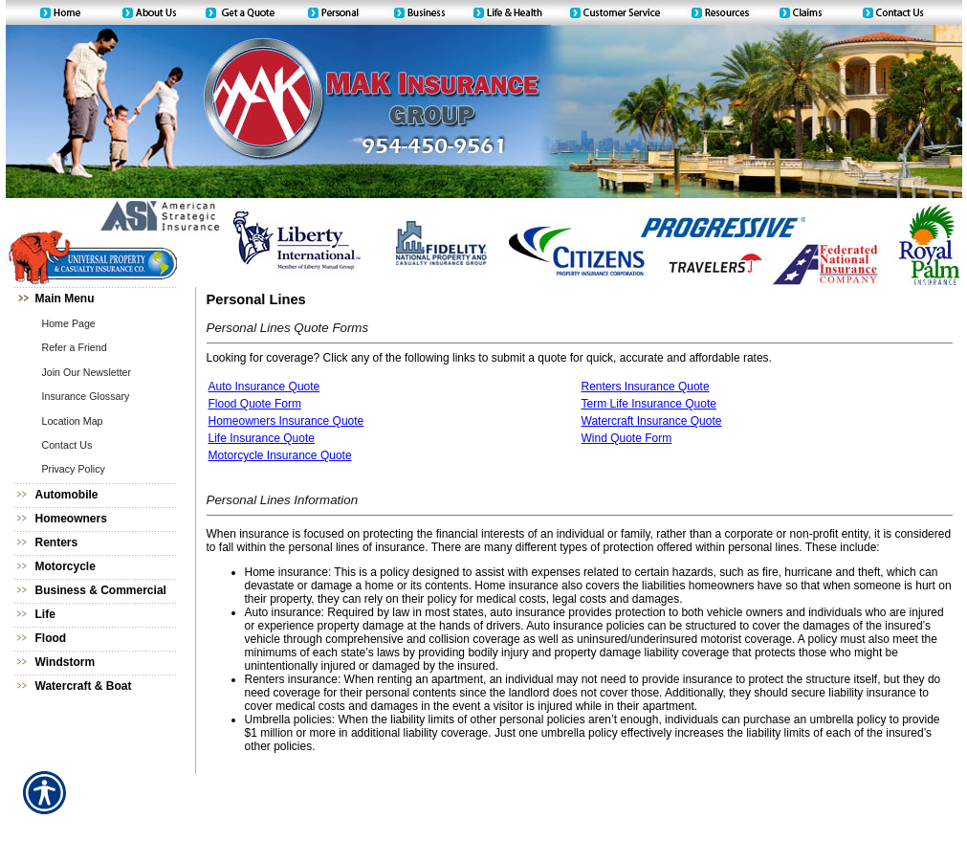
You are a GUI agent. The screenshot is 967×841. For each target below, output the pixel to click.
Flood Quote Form (255, 403)
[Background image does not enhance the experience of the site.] (101, 299)
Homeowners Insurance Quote (286, 421)
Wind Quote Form (627, 438)
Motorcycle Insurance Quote (280, 455)
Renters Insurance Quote (646, 386)
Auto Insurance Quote (264, 386)
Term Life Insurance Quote (649, 403)
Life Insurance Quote (262, 438)
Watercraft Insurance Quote (652, 421)
